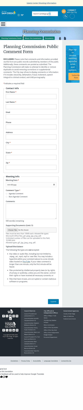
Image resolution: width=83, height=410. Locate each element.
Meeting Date (12, 186)
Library (49, 24)
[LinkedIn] (10, 324)
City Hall (76, 24)
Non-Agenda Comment (18, 202)
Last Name (10, 108)
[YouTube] (10, 321)
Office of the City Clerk (50, 335)
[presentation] (19, 298)
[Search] (45, 13)
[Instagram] (13, 321)
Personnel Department (50, 343)
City (7, 148)
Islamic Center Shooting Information (41, 3)
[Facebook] (4, 321)
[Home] (2, 27)
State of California (68, 322)
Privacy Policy (25, 366)
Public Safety (62, 25)
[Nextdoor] (16, 321)
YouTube (26, 267)
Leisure (12, 24)
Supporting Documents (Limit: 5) (19, 231)
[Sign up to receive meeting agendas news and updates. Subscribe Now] (73, 69)
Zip (7, 168)
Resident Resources (24, 25)
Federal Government (69, 324)
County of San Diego (69, 319)
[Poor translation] (5, 382)
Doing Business (36, 25)
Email (8, 118)
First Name (10, 98)
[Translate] (65, 16)
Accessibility (37, 366)
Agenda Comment (16, 199)
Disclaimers (15, 366)
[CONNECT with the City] (69, 11)
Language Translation (51, 366)
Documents (49, 44)
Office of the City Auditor (51, 333)
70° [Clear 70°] (20, 15)
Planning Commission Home (11, 44)
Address (9, 138)
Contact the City (66, 366)
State (8, 158)
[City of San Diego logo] (9, 12)
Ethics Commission (49, 331)
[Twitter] (7, 321)
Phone (8, 128)
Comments (10, 207)
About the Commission (33, 44)
